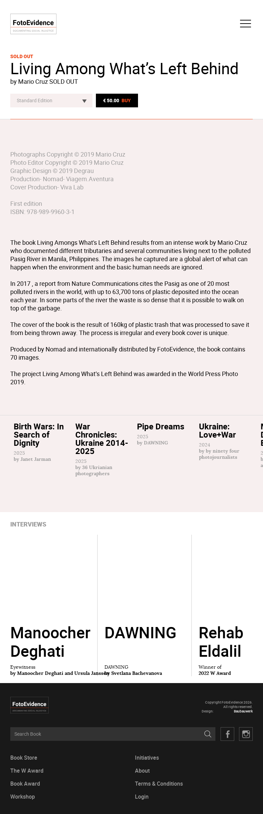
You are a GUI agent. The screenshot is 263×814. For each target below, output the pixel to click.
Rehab (221, 641)
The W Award (26, 770)
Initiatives (147, 757)
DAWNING (140, 641)
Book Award (25, 783)
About (142, 770)
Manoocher (50, 641)
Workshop (22, 796)
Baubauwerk (243, 711)
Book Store (23, 757)
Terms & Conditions (159, 783)
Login (142, 796)
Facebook (227, 734)
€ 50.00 (117, 100)
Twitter (246, 734)
